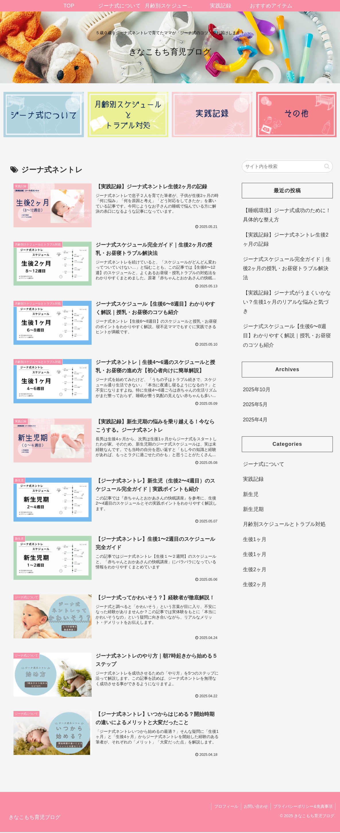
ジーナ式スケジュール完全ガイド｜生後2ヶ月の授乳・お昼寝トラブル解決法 (287, 268)
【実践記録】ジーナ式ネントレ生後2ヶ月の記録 (286, 239)
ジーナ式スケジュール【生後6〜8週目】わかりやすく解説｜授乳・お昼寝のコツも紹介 (287, 335)
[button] (327, 166)
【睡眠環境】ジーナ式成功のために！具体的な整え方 (287, 215)
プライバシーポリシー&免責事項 (302, 807)
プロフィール (225, 807)
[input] (287, 166)
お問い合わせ (255, 807)
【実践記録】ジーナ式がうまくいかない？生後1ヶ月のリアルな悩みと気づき (287, 302)
